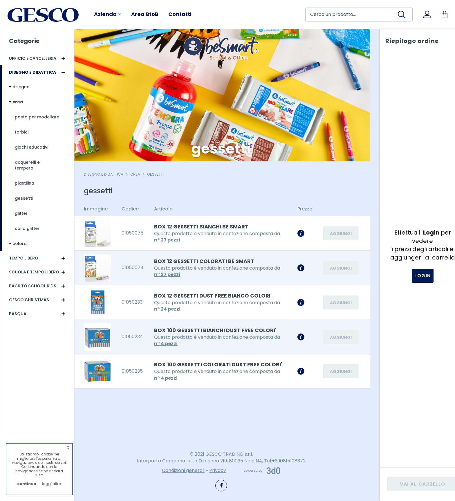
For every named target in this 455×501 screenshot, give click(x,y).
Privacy (217, 470)
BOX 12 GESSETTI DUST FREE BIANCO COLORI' (215, 295)
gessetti (157, 174)
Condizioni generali (183, 470)
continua (26, 483)
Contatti (180, 14)
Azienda (107, 14)
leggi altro (51, 483)
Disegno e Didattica (105, 174)
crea (137, 174)
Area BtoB (144, 14)
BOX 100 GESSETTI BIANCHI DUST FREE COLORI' (217, 330)
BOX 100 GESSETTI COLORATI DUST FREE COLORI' (220, 364)
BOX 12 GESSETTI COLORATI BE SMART (206, 261)
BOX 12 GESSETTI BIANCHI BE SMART (203, 226)
